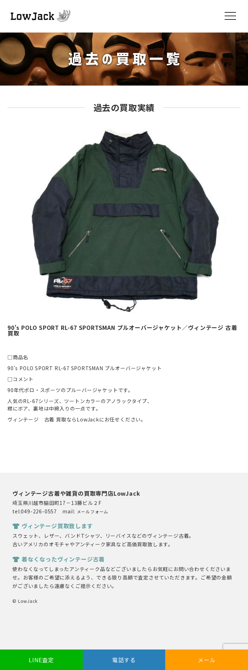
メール (206, 660)
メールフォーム (93, 511)
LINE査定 (41, 660)
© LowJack (24, 601)
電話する (124, 660)
